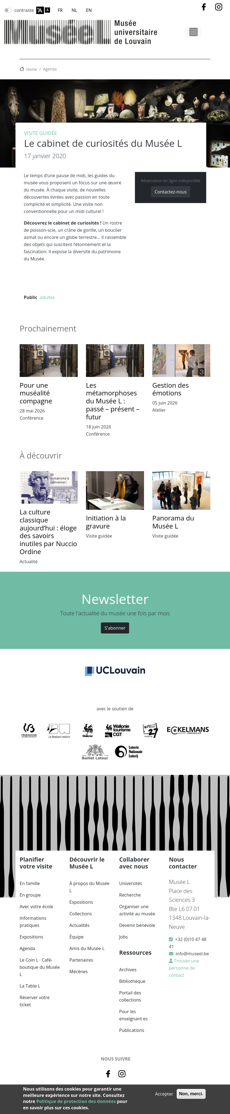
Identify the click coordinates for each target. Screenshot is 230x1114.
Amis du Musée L (86, 948)
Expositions (31, 937)
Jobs (123, 937)
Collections (80, 914)
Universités (130, 883)
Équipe (76, 937)
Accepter (164, 1094)
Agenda (50, 69)
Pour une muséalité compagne (36, 393)
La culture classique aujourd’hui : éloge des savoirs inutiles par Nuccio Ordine (48, 531)
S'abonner (115, 628)
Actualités (79, 925)
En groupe (30, 895)
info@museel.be (192, 954)
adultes (47, 297)
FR (60, 10)
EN (89, 10)
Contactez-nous (171, 192)
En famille (30, 883)
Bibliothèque (132, 981)
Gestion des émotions (170, 389)
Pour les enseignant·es (133, 1015)
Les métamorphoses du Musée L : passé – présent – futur (112, 401)
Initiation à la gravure (106, 521)
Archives (128, 970)
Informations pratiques (33, 921)
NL (74, 10)
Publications (131, 1030)
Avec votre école (36, 906)
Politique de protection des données (76, 1101)
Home (31, 69)
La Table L (30, 986)
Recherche (130, 895)
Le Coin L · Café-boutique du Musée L (40, 967)
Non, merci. (191, 1093)
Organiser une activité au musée (137, 910)
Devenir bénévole (137, 925)
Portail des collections (130, 996)
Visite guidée (40, 133)
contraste (24, 10)
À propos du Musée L (89, 887)
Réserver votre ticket (35, 1001)
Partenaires (81, 960)
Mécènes (78, 972)
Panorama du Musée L (173, 521)
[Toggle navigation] (193, 31)
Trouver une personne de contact (184, 968)
